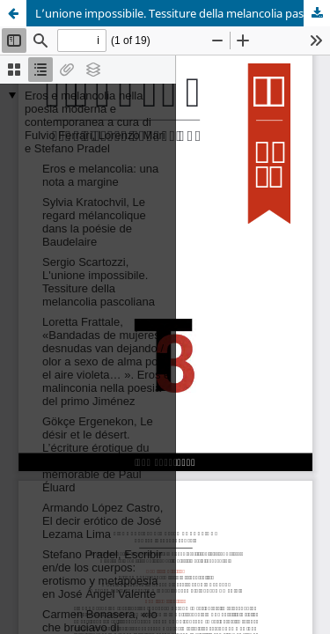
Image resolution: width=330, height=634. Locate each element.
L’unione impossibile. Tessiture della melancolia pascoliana (182, 13)
